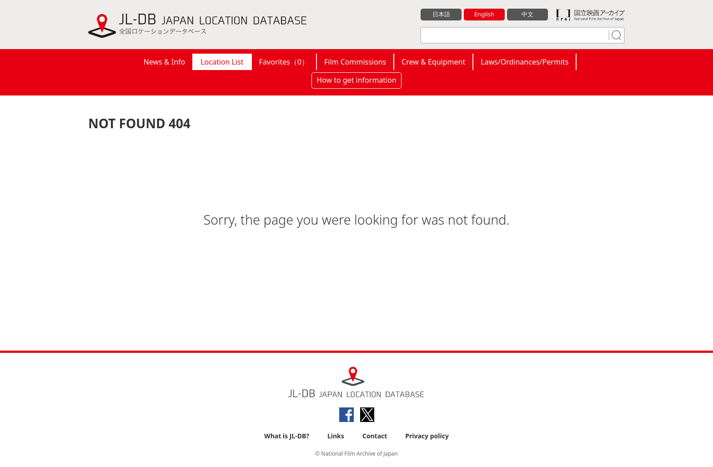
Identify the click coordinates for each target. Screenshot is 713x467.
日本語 (441, 14)
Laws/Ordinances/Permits (524, 62)
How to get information (356, 80)
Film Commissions (355, 62)
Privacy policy (427, 436)
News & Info (165, 62)
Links (335, 436)
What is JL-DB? (286, 436)
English (484, 14)
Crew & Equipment (433, 62)
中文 (527, 14)
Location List (222, 62)
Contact (374, 436)
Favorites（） (284, 62)
